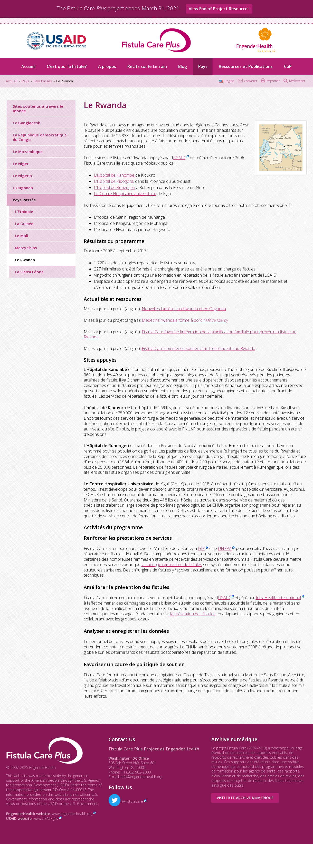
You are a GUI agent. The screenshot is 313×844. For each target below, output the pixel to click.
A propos (107, 66)
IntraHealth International (278, 597)
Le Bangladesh (26, 122)
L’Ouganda (23, 187)
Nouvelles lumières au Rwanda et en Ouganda (184, 309)
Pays (202, 66)
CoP (288, 66)
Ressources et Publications (246, 66)
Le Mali (21, 235)
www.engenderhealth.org (72, 813)
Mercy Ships (26, 247)
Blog (182, 66)
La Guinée (24, 223)
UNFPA (225, 548)
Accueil (28, 66)
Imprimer (273, 81)
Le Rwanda (25, 259)
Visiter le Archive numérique (245, 797)
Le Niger (21, 163)
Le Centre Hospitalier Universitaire (125, 193)
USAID (179, 157)
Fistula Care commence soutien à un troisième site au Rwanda (198, 348)
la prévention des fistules (192, 614)
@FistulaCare (126, 801)
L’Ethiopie (24, 211)
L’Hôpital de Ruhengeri (114, 187)
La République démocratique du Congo (40, 137)
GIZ (201, 548)
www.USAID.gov (45, 818)
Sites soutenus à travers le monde (38, 108)
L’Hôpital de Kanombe (114, 175)
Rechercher (297, 81)
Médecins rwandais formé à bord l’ (185, 320)
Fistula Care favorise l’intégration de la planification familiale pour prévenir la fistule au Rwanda (190, 334)
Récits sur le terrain (147, 66)
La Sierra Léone (29, 271)
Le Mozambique (28, 151)
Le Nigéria (22, 175)
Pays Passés (24, 199)
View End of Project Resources (219, 9)
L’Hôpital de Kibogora (113, 181)
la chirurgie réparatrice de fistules (171, 564)
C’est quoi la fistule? (67, 66)
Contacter (250, 81)
